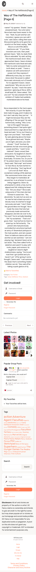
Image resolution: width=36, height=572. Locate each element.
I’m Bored (18, 557)
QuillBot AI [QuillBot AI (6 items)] (18, 443)
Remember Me (11, 487)
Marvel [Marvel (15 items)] (15, 436)
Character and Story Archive (19, 569)
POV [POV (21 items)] (12, 442)
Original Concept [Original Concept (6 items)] (25, 438)
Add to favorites (12, 271)
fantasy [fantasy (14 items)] (7, 433)
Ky (24, 23)
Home (4, 10)
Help (18, 560)
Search (7, 463)
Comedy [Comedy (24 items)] (12, 428)
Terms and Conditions (19, 565)
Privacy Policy (19, 567)
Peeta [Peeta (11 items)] (6, 440)
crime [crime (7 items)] (19, 429)
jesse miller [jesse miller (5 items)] (18, 434)
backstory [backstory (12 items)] (12, 424)
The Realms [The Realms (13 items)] (25, 451)
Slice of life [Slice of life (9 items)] (20, 445)
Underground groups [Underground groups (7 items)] (19, 453)
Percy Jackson (23, 277)
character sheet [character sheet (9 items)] (18, 426)
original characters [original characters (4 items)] (15, 438)
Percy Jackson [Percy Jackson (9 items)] (26, 440)
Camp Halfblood (13, 277)
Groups (18, 551)
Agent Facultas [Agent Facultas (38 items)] (13, 421)
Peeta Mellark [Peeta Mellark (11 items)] (14, 440)
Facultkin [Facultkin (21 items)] (26, 431)
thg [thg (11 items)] (5, 453)
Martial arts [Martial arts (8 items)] (8, 436)
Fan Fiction (14, 275)
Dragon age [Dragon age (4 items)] (24, 429)
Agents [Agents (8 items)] (26, 422)
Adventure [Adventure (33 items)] (19, 418)
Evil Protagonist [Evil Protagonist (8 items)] (15, 431)
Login (18, 549)
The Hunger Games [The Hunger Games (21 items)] (17, 449)
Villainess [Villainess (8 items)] (7, 455)
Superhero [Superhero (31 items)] (10, 448)
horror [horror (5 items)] (13, 434)
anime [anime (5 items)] (5, 424)
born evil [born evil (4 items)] (19, 424)
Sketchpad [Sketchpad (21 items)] (9, 445)
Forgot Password (9, 498)
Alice (15, 368)
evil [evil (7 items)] (8, 431)
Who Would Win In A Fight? (17, 370)
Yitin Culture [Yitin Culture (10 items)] (16, 455)
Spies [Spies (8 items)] (26, 445)
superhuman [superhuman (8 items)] (21, 448)
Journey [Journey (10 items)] (25, 434)
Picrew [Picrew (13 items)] (7, 443)
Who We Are (18, 554)
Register (6, 495)
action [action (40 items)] (8, 418)
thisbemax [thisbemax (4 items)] (9, 453)
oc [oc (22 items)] (20, 436)
